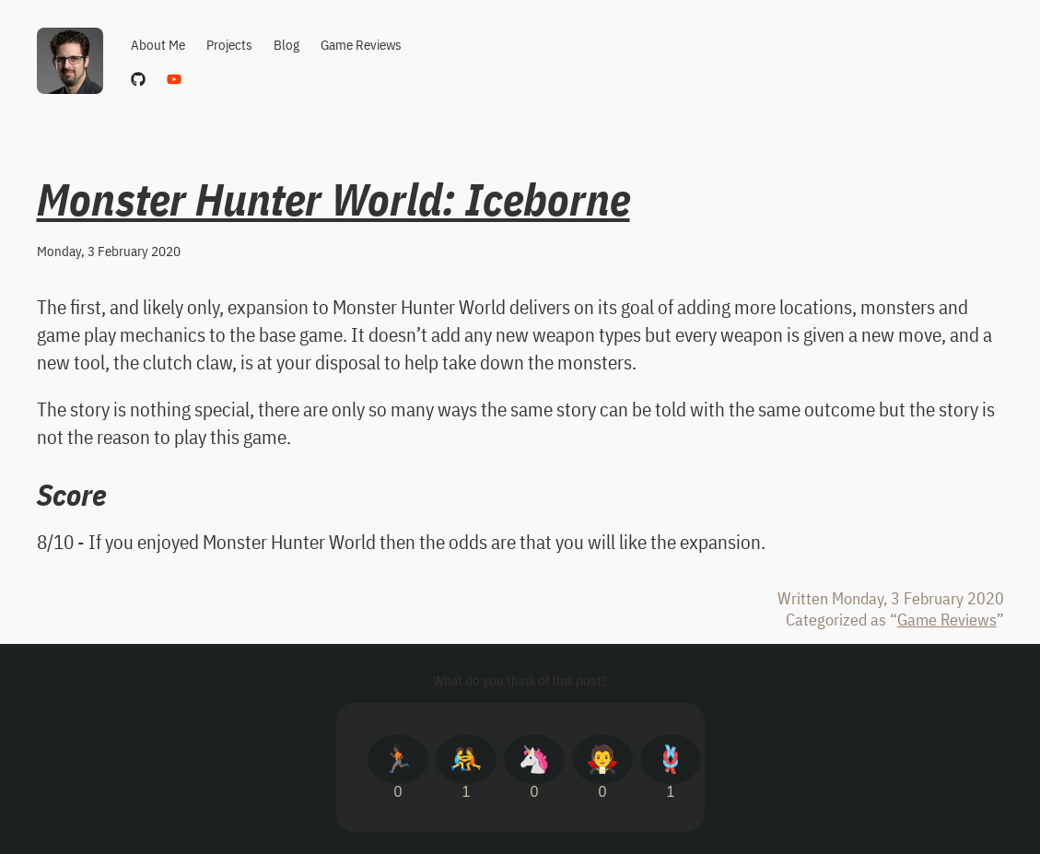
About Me (158, 44)
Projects (229, 44)
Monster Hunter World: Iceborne (333, 199)
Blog (286, 44)
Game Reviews (361, 44)
